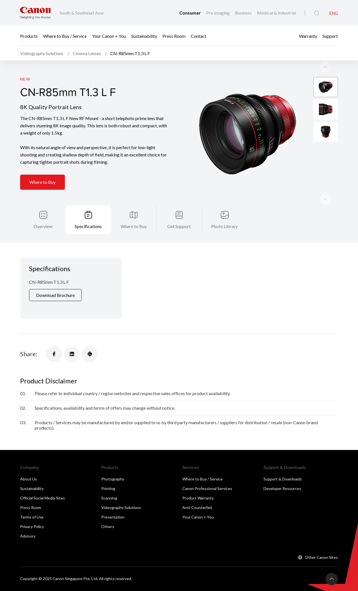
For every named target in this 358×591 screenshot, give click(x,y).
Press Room (173, 35)
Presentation (112, 502)
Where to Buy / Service (65, 35)
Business (244, 12)
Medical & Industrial (276, 12)
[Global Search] (316, 13)
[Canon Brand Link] (35, 13)
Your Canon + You (109, 35)
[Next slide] (325, 52)
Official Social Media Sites (42, 483)
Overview (43, 211)
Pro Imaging (218, 12)
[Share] (54, 339)
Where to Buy (42, 168)
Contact (198, 35)
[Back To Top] (332, 564)
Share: (28, 339)
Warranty (308, 35)
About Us (28, 464)
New (25, 64)
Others (107, 512)
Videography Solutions (121, 493)
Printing (108, 474)
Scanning (109, 483)
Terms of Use (32, 502)
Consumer (190, 12)
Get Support (179, 211)
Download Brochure (55, 280)
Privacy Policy (32, 512)
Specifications (88, 211)
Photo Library (224, 211)
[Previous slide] (325, 184)
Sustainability (144, 35)
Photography (112, 464)
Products (29, 35)
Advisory (28, 521)
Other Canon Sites (321, 542)
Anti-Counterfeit (197, 493)
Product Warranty (198, 483)
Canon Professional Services (207, 474)
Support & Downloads (282, 464)
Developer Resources (282, 474)
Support (330, 35)
